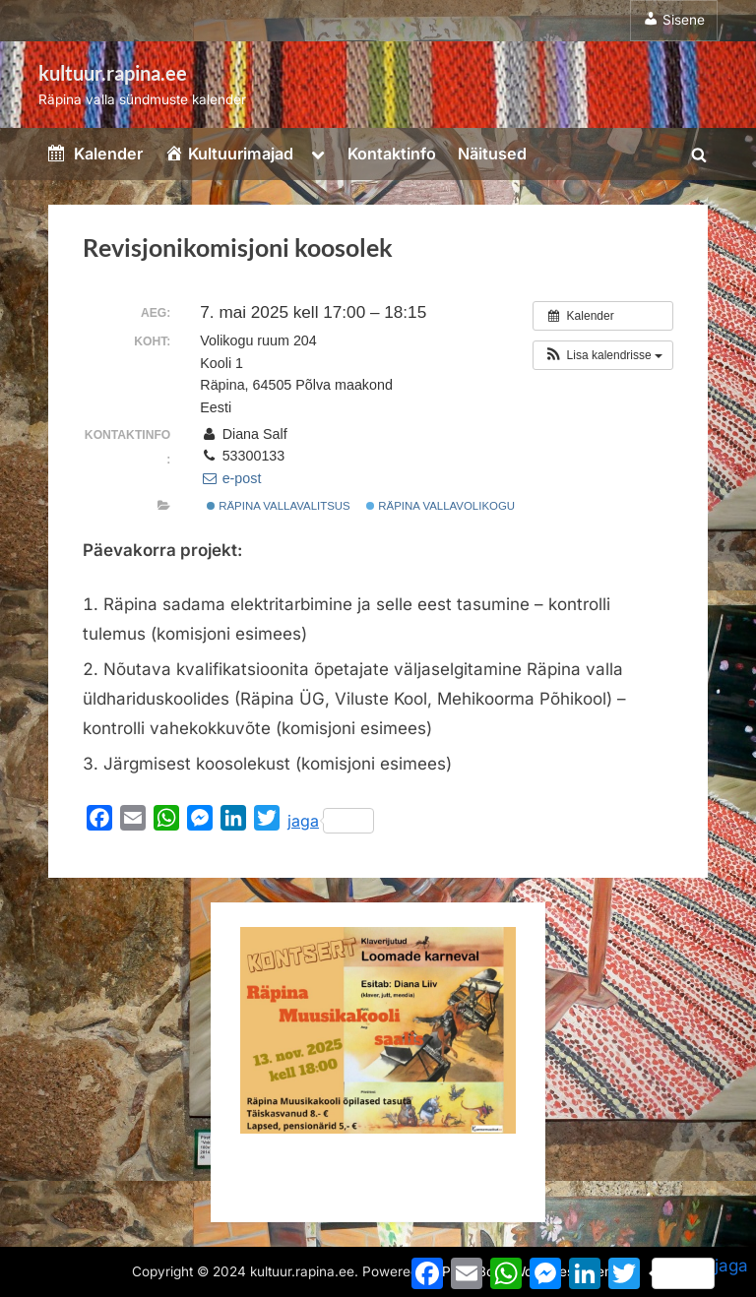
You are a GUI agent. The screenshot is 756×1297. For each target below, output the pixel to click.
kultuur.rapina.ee (112, 73)
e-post (230, 478)
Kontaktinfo (391, 153)
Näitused (492, 153)
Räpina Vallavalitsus (278, 506)
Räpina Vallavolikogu (440, 506)
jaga (330, 821)
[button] (603, 355)
